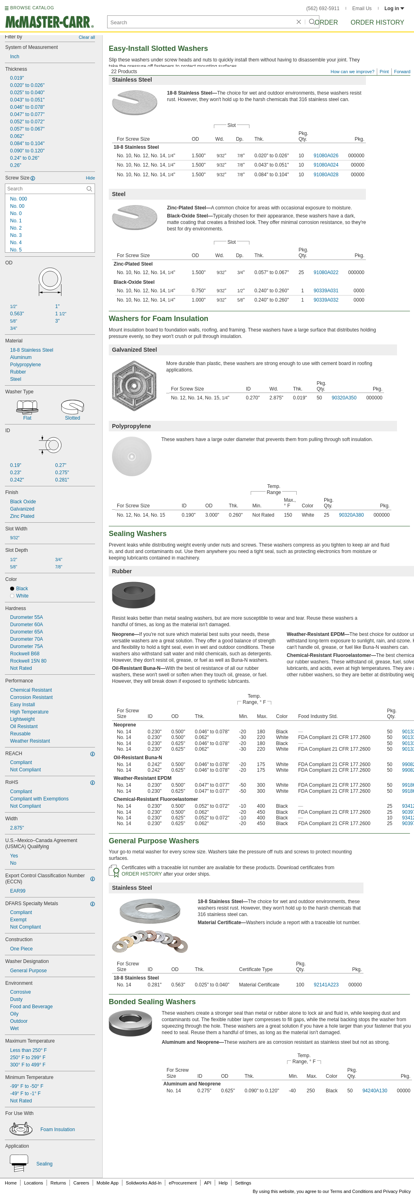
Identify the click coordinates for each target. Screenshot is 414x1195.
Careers (81, 1182)
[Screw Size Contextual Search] (50, 189)
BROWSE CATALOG (32, 7)
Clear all (87, 37)
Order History (377, 22)
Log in (394, 8)
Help (223, 1182)
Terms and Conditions (351, 1191)
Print (384, 71)
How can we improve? (352, 71)
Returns (58, 1182)
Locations (33, 1182)
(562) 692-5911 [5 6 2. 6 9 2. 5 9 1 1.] (323, 8)
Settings (243, 1182)
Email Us (362, 8)
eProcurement (183, 1182)
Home (11, 1182)
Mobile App (107, 1182)
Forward (402, 71)
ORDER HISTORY (142, 874)
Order (326, 22)
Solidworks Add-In (143, 1182)
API (207, 1182)
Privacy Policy (397, 1191)
